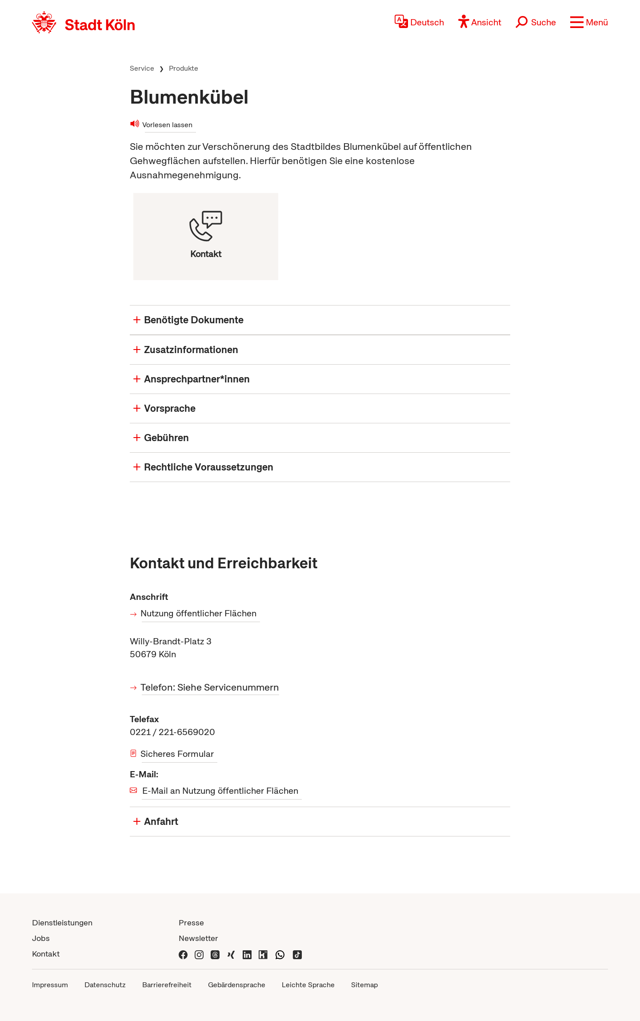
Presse (191, 922)
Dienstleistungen (62, 922)
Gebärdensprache (236, 984)
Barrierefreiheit (167, 984)
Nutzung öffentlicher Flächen (199, 613)
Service (142, 68)
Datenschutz (105, 984)
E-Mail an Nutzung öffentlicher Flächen (220, 790)
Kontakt (46, 954)
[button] (589, 22)
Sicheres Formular (178, 754)
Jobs (41, 938)
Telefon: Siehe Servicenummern (210, 687)
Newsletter (198, 938)
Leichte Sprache (308, 984)
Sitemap (364, 984)
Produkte (183, 68)
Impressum (50, 984)
